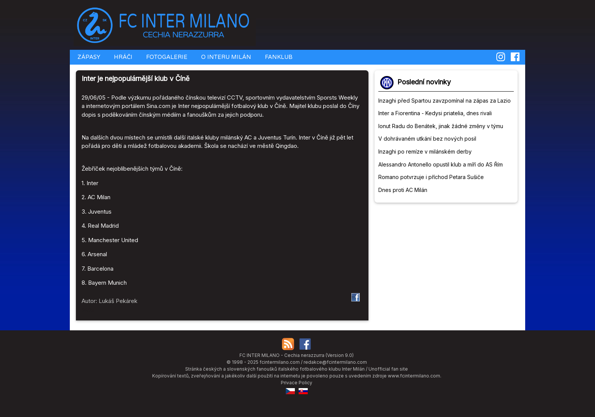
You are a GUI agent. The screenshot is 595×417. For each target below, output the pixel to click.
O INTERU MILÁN (225, 57)
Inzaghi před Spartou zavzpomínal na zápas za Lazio (444, 100)
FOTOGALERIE (166, 57)
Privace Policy (296, 382)
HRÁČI (122, 57)
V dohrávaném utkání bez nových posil (427, 138)
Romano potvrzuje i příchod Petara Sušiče (431, 177)
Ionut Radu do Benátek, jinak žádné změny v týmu (440, 126)
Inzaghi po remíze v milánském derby (425, 151)
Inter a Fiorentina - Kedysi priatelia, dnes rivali (435, 113)
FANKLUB (278, 57)
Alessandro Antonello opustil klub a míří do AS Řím (440, 164)
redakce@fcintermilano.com (335, 362)
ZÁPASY (88, 57)
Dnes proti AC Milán (402, 190)
